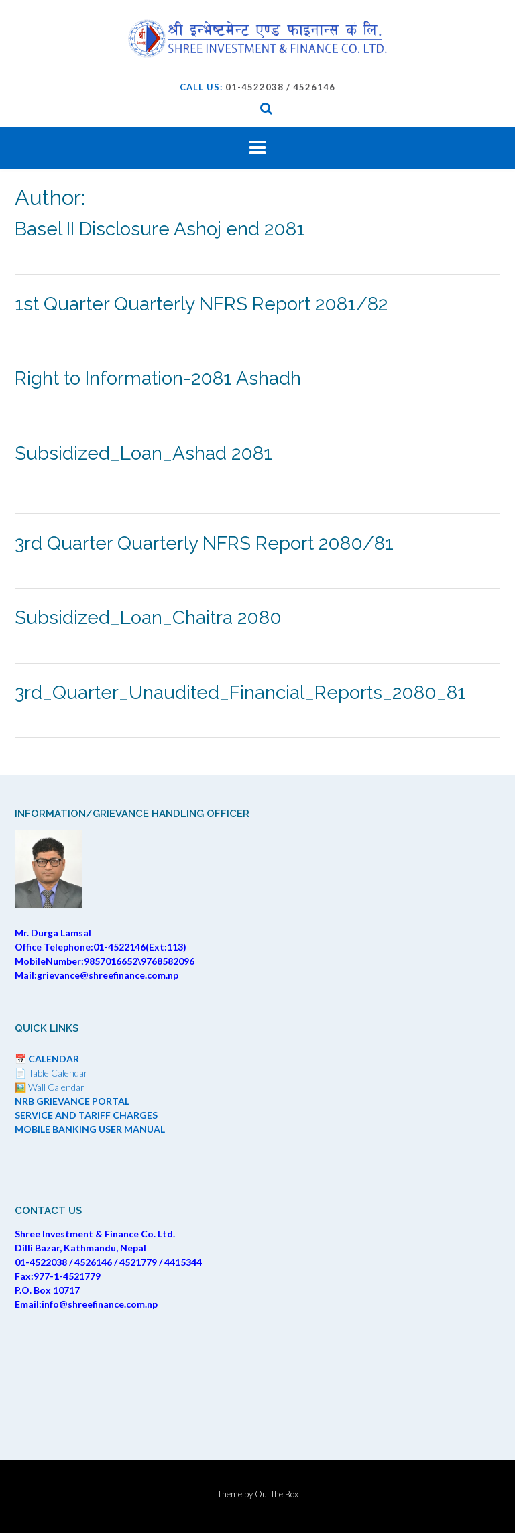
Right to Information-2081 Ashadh (158, 378)
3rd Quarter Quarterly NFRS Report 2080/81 (204, 543)
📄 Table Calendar (51, 1073)
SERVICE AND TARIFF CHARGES (86, 1115)
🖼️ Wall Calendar (49, 1087)
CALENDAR (53, 1058)
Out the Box (276, 1494)
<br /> (257, 1375)
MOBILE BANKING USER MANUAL (90, 1129)
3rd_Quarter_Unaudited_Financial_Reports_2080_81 (240, 693)
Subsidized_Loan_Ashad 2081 (143, 453)
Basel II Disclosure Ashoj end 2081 (160, 229)
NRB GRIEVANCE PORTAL (72, 1101)
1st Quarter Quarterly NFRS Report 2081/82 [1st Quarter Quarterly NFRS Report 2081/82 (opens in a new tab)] (201, 304)
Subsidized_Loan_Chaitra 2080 (148, 618)
